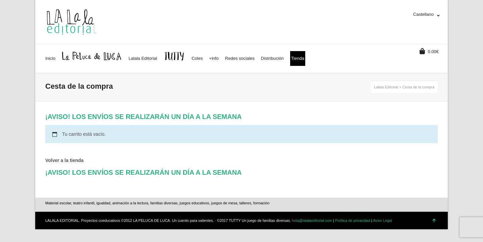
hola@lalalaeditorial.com (312, 220)
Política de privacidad (352, 220)
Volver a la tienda (64, 160)
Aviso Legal (382, 220)
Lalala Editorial (386, 87)
